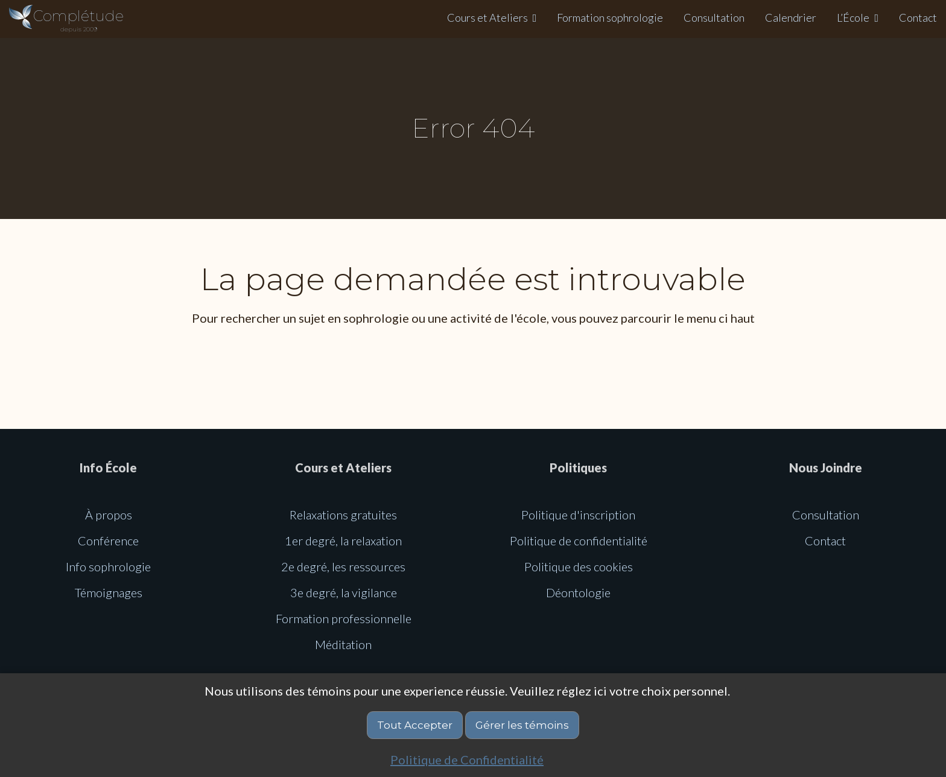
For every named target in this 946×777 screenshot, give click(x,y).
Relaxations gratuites (343, 514)
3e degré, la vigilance (343, 592)
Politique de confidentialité (578, 540)
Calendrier (790, 17)
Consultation (714, 17)
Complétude (78, 20)
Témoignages (108, 592)
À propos (108, 514)
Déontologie (578, 592)
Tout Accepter (414, 725)
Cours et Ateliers (487, 17)
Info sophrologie (108, 566)
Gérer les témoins (522, 725)
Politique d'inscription (578, 514)
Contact (918, 17)
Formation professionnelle (343, 618)
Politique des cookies (578, 566)
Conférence (108, 540)
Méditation (343, 644)
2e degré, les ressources (343, 566)
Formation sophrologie (610, 17)
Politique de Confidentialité (467, 759)
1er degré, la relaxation (343, 540)
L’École (853, 17)
